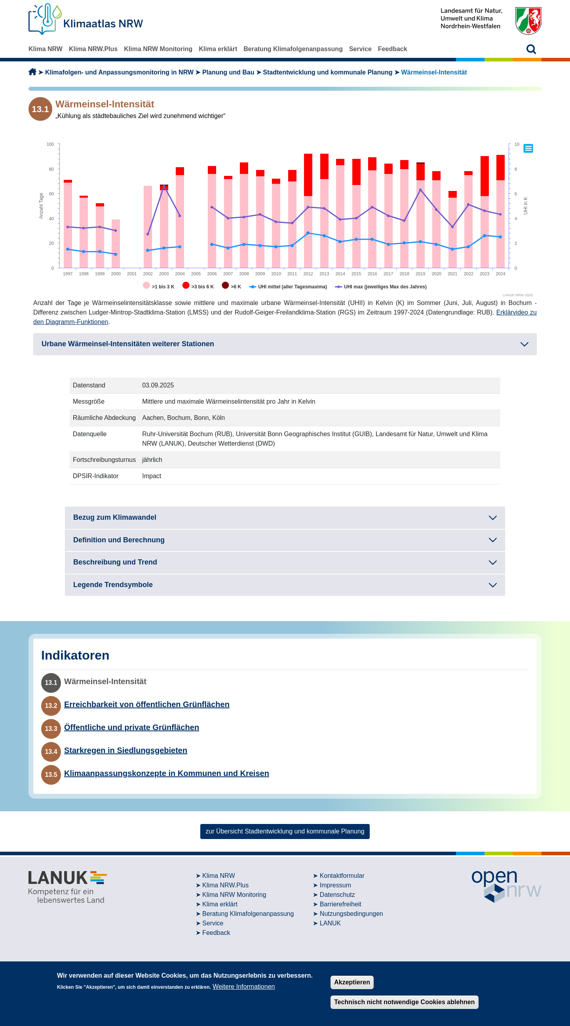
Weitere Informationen (244, 986)
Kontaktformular (342, 875)
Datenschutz (337, 894)
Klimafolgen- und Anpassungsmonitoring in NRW (119, 72)
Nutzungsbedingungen (351, 913)
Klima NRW (45, 49)
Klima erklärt (218, 49)
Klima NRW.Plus (93, 49)
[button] (531, 49)
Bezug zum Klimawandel (114, 517)
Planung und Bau (228, 72)
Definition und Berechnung (119, 540)
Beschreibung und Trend (115, 562)
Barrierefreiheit (340, 904)
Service (360, 49)
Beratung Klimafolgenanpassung (293, 49)
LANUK (330, 923)
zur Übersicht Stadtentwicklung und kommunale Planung (284, 831)
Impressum (335, 885)
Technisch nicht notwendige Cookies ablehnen (404, 1002)
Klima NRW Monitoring (158, 49)
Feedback (392, 49)
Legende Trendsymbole (113, 585)
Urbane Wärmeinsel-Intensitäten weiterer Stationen (128, 344)
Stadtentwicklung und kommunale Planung (327, 72)
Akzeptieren (352, 982)
